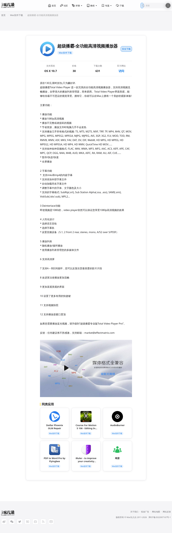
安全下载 (126, 48)
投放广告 (145, 511)
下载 (120, 5)
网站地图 (156, 511)
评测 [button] (77, 5)
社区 (64, 5)
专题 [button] (106, 5)
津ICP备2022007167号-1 (159, 517)
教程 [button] (92, 5)
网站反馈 (167, 511)
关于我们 (134, 511)
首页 (52, 5)
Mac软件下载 (65, 52)
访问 (121, 71)
